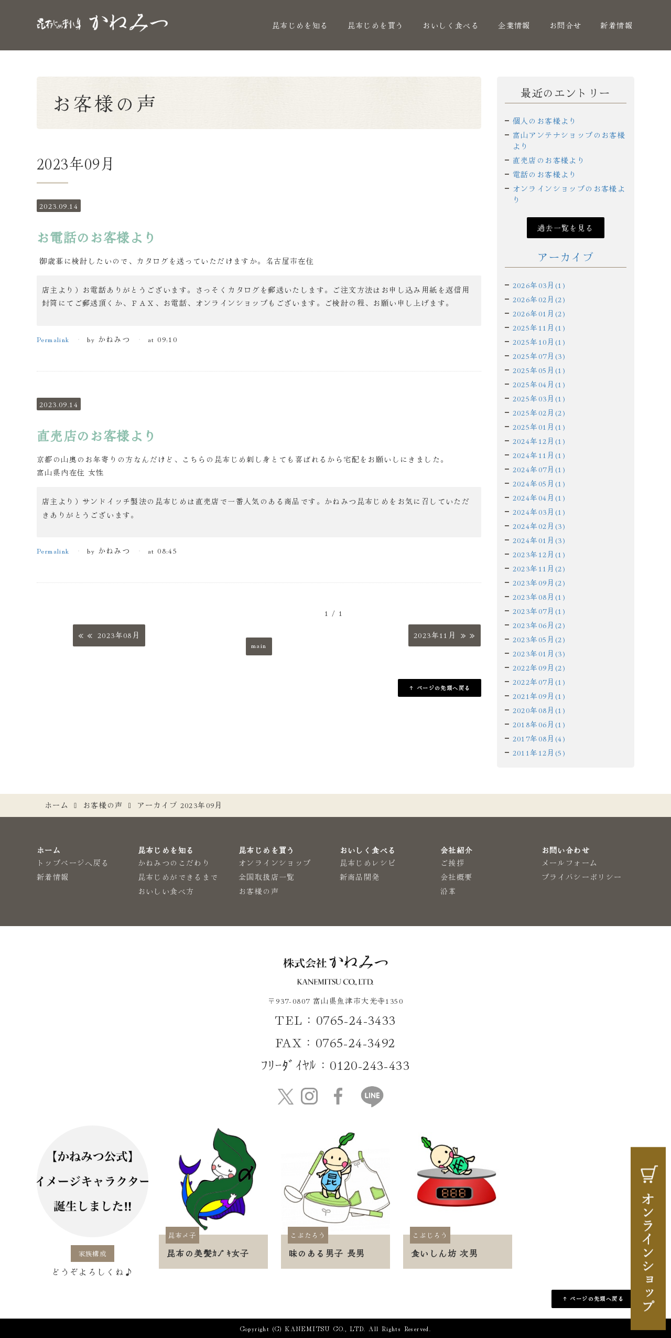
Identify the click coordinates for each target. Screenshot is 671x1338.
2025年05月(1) (539, 370)
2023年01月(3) (539, 653)
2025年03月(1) (539, 398)
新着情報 (616, 25)
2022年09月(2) (539, 667)
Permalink (53, 339)
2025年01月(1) (539, 426)
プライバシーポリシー (582, 877)
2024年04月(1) (539, 497)
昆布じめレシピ (368, 862)
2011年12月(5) (539, 752)
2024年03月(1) (539, 511)
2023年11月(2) (539, 568)
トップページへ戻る (73, 862)
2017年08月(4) (539, 738)
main (259, 645)
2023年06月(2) (539, 625)
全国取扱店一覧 (267, 877)
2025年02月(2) (539, 412)
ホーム (57, 805)
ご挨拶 (452, 862)
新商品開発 (360, 877)
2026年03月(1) (539, 285)
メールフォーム (570, 862)
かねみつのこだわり (174, 862)
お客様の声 (103, 805)
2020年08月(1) (539, 710)
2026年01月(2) (539, 313)
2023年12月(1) (539, 554)
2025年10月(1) (539, 341)
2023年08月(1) (539, 596)
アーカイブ (565, 256)
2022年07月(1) (539, 681)
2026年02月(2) (539, 299)
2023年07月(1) (539, 611)
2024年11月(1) (539, 455)
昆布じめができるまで (178, 877)
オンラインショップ (275, 862)
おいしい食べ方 (166, 891)
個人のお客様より (545, 120)
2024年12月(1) (539, 441)
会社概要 (456, 877)
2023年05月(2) (539, 639)
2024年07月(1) (539, 469)
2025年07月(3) (539, 356)
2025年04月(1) (539, 384)
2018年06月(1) (539, 724)
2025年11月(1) (539, 327)
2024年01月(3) (539, 540)
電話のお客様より (545, 174)
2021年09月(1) (539, 696)
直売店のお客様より (549, 160)
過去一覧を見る (565, 227)
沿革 (448, 891)
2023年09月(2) (539, 582)
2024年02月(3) (539, 526)
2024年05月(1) (539, 483)
